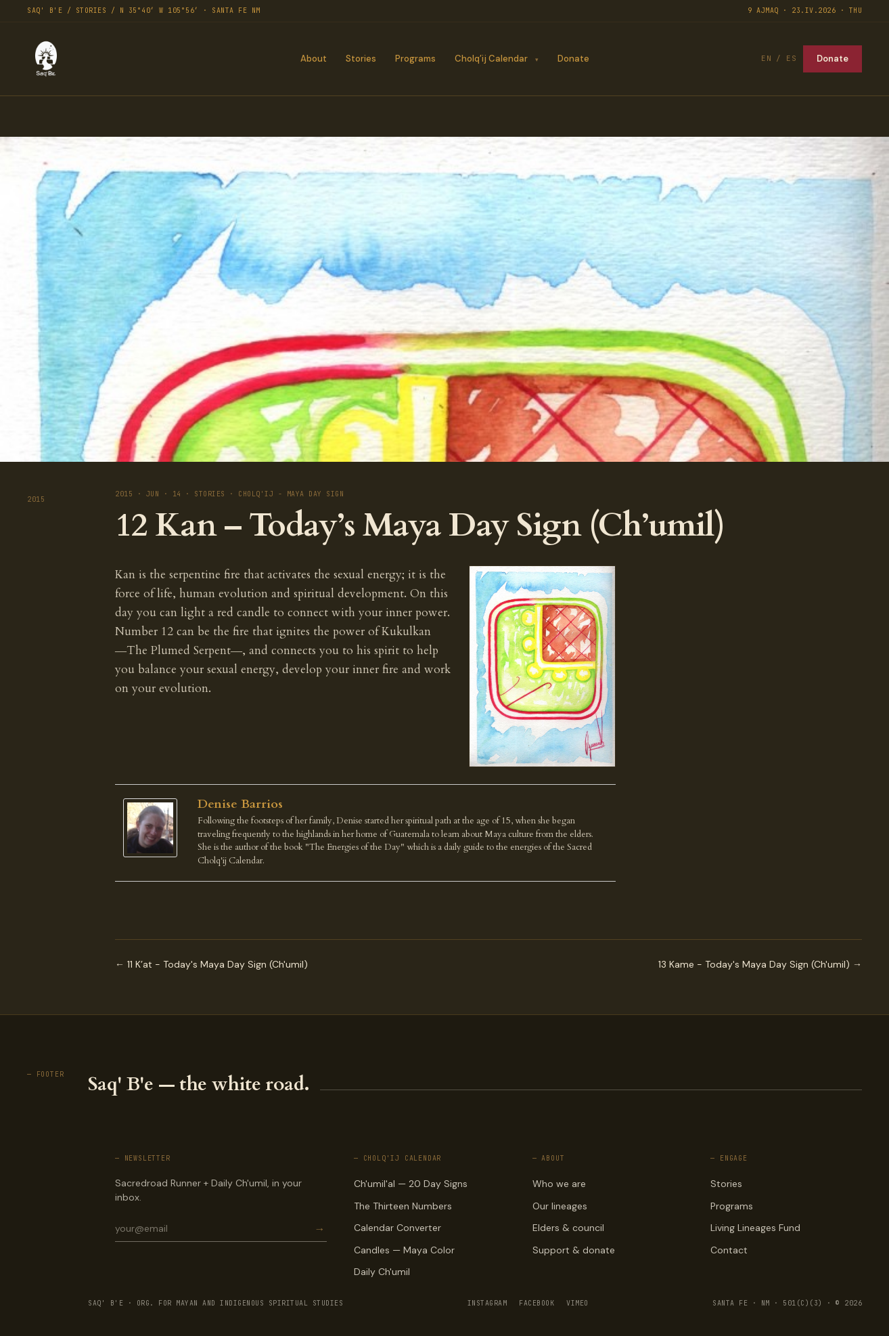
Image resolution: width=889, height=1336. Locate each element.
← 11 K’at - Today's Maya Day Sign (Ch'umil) (211, 964)
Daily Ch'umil (382, 1272)
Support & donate (573, 1250)
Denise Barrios (240, 804)
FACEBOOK (536, 1303)
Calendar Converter (397, 1228)
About (313, 58)
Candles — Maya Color (404, 1250)
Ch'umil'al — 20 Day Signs (411, 1184)
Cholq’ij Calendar (490, 58)
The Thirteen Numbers (403, 1206)
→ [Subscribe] (319, 1229)
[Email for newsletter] (213, 1228)
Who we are (559, 1184)
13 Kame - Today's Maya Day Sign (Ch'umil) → (760, 964)
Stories (360, 58)
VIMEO (577, 1303)
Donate (573, 58)
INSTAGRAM (487, 1303)
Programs (414, 58)
